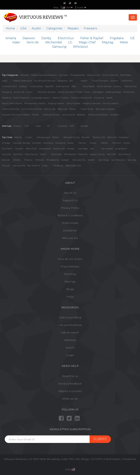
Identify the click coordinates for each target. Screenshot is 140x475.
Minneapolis (70, 154)
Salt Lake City (79, 160)
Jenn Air (33, 42)
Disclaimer (70, 230)
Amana (10, 38)
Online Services (110, 75)
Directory (70, 274)
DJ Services (129, 92)
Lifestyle (23, 86)
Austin (81, 7)
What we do (70, 398)
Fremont (116, 143)
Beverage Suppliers (105, 109)
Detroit (104, 143)
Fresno (126, 143)
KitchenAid (53, 42)
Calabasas (124, 137)
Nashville (82, 154)
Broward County (71, 137)
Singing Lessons (56, 103)
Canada (84, 126)
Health (84, 80)
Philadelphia (52, 160)
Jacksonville (59, 148)
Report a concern (70, 391)
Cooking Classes (113, 92)
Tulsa (44, 165)
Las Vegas (83, 148)
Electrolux (66, 38)
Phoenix (28, 160)
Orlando (6, 160)
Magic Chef (87, 42)
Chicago (6, 143)
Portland (39, 160)
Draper (93, 143)
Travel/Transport (100, 80)
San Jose (132, 160)
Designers (62, 80)
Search (70, 347)
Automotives (36, 86)
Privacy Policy (70, 207)
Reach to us (70, 376)
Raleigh (65, 160)
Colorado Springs (21, 143)
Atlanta (18, 137)
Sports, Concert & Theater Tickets (74, 92)
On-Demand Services (44, 80)
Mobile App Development (44, 75)
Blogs (70, 289)
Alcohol (114, 80)
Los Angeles (107, 148)
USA (26, 126)
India (38, 126)
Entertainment (9, 86)
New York (111, 154)
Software (24, 75)
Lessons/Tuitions (60, 97)
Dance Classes (73, 103)
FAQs (70, 296)
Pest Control (131, 86)
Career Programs (21, 97)
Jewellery (114, 114)
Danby (46, 38)
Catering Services (10, 109)
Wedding (6, 97)
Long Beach (121, 148)
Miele (124, 42)
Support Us (70, 200)
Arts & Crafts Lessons (12, 103)
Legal (4, 80)
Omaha (16, 160)
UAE (71, 126)
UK (48, 126)
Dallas (70, 143)
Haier (16, 42)
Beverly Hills (99, 137)
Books (72, 109)
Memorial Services (47, 92)
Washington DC (73, 165)
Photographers (77, 75)
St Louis (6, 165)
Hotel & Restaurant (22, 80)
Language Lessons (41, 97)
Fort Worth (7, 148)
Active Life (19, 92)
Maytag (107, 42)
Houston (19, 148)
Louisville (6, 154)
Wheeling (58, 165)
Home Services (104, 86)
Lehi (92, 148)
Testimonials (70, 223)
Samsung (59, 46)
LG (70, 42)
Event (29, 92)
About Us (70, 192)
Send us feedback (70, 383)
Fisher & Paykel (91, 38)
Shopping (7, 92)
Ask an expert (70, 332)
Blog (56, 7)
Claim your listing (70, 317)
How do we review (70, 259)
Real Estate (125, 75)
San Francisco (118, 160)
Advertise (70, 340)
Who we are (70, 238)
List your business (70, 325)
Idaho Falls (31, 148)
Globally (17, 126)
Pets (74, 86)
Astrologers (97, 92)
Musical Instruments (81, 97)
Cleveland (60, 143)
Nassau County (97, 154)
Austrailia (62, 126)
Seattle (91, 160)
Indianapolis (45, 148)
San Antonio (33, 165)
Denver (82, 143)
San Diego (104, 160)
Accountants (68, 114)
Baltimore (112, 137)
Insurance (99, 97)
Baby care (62, 109)
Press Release (70, 266)
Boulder (86, 137)
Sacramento (19, 165)
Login (70, 355)
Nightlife (49, 86)
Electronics (126, 80)
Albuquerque (43, 137)
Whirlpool (80, 46)
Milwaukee (56, 154)
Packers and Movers (98, 114)
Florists (35, 114)
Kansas (70, 148)
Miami (43, 154)
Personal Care (94, 75)
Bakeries (81, 114)
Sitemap (70, 281)
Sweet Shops (87, 109)
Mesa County (31, 154)
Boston (55, 137)
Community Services (31, 109)
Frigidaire (117, 38)
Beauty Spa (50, 109)
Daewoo (28, 38)
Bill (71, 80)
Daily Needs (89, 86)
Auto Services (63, 86)
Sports (109, 97)
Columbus (48, 143)
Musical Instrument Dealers (16, 114)
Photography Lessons (35, 103)
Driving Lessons (110, 103)
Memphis (18, 154)
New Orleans (124, 154)
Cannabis (63, 75)
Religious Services (92, 103)
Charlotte (36, 143)
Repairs (117, 86)
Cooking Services (51, 114)
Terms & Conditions (70, 215)
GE (132, 38)
